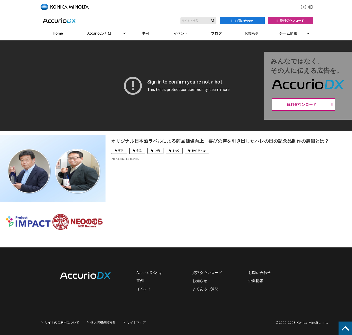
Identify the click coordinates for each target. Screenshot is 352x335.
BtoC (176, 150)
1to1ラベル (199, 150)
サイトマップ (136, 322)
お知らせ (251, 33)
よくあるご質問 (205, 288)
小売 (157, 150)
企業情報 (255, 280)
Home (58, 33)
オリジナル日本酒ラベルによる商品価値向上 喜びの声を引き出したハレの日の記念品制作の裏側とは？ (220, 141)
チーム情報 (288, 33)
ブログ (216, 33)
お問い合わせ (244, 20)
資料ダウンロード (292, 20)
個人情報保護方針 (103, 322)
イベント (181, 33)
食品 (139, 150)
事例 (145, 33)
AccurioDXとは (99, 33)
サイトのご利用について (62, 322)
